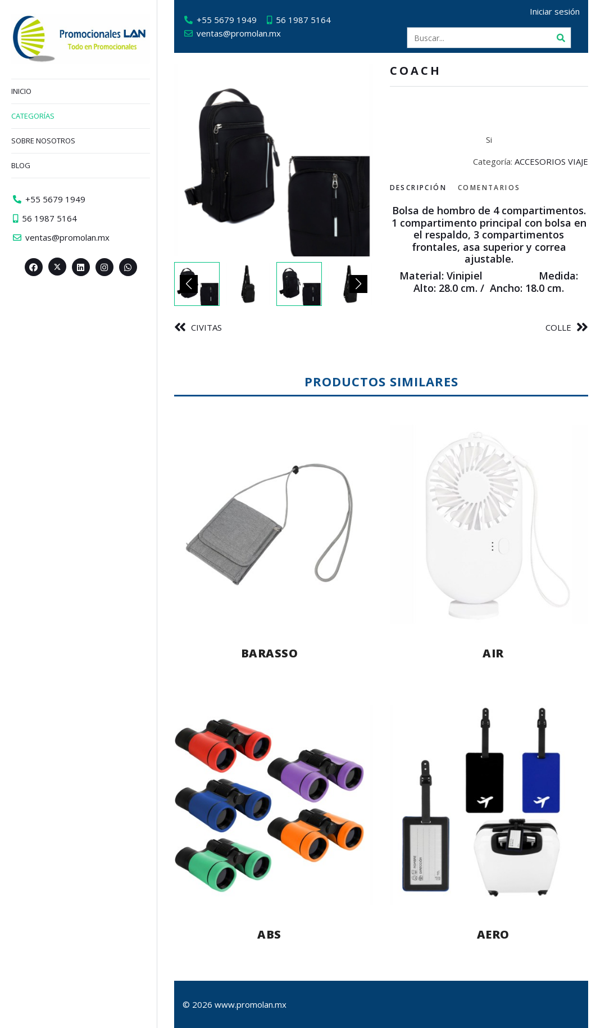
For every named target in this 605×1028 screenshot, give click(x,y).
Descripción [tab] (418, 187)
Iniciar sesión (555, 11)
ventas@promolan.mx (239, 33)
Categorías (32, 116)
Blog (20, 165)
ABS (269, 934)
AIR (493, 653)
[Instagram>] (104, 267)
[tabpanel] (489, 249)
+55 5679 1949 (227, 19)
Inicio (21, 91)
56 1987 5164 (303, 19)
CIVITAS (206, 327)
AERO (493, 934)
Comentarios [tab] (489, 187)
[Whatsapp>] (128, 267)
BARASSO (269, 653)
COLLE (558, 327)
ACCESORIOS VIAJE (551, 161)
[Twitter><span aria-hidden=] (57, 267)
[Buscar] (560, 37)
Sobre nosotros (43, 141)
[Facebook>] (34, 267)
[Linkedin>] (81, 267)
